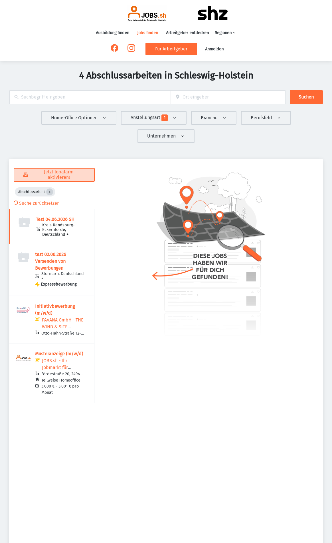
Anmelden (214, 49)
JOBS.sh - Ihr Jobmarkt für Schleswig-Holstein (61, 367)
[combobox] (90, 97)
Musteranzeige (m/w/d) (59, 353)
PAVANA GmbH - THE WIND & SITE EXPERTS (63, 326)
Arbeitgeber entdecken (187, 32)
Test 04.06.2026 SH (55, 219)
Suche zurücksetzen (37, 203)
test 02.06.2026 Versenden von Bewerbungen (50, 261)
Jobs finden (147, 32)
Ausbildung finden (112, 32)
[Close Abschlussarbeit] (49, 191)
